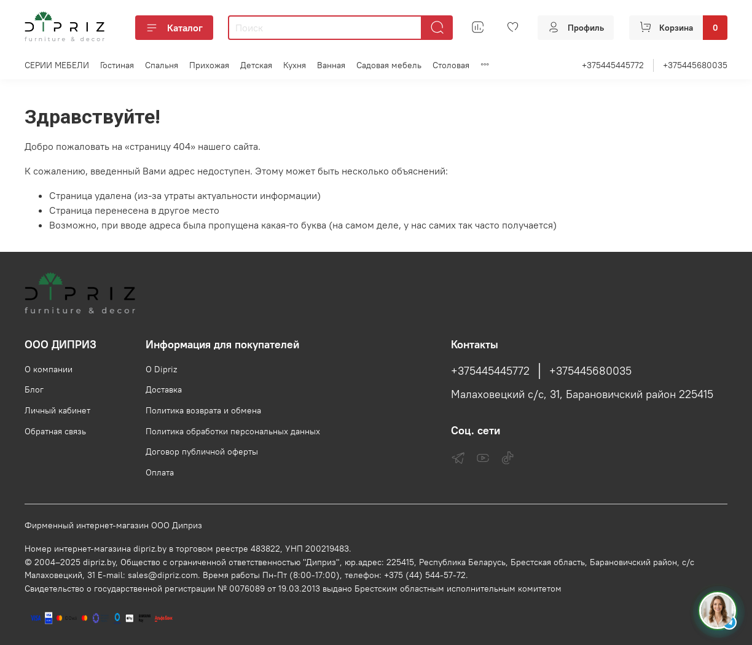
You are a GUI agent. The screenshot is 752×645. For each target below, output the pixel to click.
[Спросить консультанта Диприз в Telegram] (717, 610)
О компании (48, 369)
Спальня (161, 65)
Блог (34, 389)
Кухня (294, 65)
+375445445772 (613, 65)
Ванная (331, 65)
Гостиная (117, 65)
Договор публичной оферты (202, 451)
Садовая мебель (388, 65)
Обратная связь (55, 431)
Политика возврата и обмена (203, 410)
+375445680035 (695, 65)
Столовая (451, 65)
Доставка (164, 389)
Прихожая (209, 65)
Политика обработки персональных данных (233, 431)
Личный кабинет (57, 410)
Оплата (160, 472)
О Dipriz (161, 369)
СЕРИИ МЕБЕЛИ (57, 65)
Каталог (174, 28)
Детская (256, 65)
